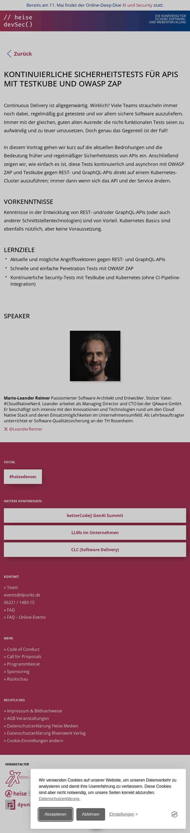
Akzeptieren (56, 814)
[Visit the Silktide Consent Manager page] (174, 814)
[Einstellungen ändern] (123, 814)
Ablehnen (91, 814)
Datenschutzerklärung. (59, 799)
